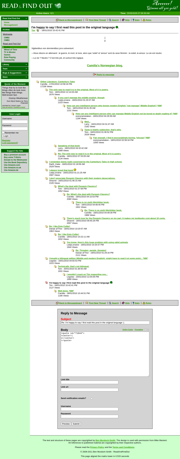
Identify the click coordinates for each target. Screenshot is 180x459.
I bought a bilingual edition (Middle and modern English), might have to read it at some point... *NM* (98, 258)
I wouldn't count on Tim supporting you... (87, 274)
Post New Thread (97, 20)
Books (7, 47)
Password (6, 125)
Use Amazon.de (11, 170)
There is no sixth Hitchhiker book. (92, 202)
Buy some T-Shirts (12, 157)
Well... (87, 121)
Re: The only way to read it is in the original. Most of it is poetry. (89, 154)
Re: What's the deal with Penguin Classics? (88, 194)
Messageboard (11, 25)
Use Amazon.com (12, 165)
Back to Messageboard (70, 20)
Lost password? (10, 143)
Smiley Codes (128, 330)
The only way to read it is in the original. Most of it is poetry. (78, 89)
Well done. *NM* (66, 291)
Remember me (12, 133)
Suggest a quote (19, 107)
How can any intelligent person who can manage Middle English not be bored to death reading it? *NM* (127, 113)
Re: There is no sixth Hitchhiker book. (103, 210)
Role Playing (10, 57)
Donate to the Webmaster (15, 160)
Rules (148, 20)
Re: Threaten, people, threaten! (91, 250)
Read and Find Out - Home (48, 5)
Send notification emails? (73, 398)
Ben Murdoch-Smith (105, 440)
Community (9, 60)
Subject (66, 319)
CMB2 (6, 38)
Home (6, 22)
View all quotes (7, 107)
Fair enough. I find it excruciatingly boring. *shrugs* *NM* (121, 137)
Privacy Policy (97, 447)
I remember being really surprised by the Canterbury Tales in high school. (85, 162)
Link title (65, 379)
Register (6, 140)
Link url (64, 387)
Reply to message (105, 74)
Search (115, 20)
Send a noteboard (38, 30)
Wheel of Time (10, 50)
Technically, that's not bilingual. (73, 266)
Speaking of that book (69, 146)
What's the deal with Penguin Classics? (77, 186)
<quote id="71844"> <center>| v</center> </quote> (105, 354)
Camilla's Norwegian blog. (105, 65)
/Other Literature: (57, 81)
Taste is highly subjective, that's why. (102, 129)
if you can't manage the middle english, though (81, 97)
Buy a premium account (15, 155)
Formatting (139, 330)
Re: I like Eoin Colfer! (59, 226)
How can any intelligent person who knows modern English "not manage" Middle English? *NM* (114, 105)
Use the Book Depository (15, 162)
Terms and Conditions (123, 447)
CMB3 (6, 40)
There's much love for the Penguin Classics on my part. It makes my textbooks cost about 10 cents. (116, 218)
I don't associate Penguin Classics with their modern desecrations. (82, 178)
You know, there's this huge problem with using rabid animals (97, 242)
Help (127, 20)
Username (7, 118)
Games (7, 55)
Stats (137, 20)
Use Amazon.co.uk (12, 167)
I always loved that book (62, 170)
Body (64, 329)
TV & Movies (9, 52)
